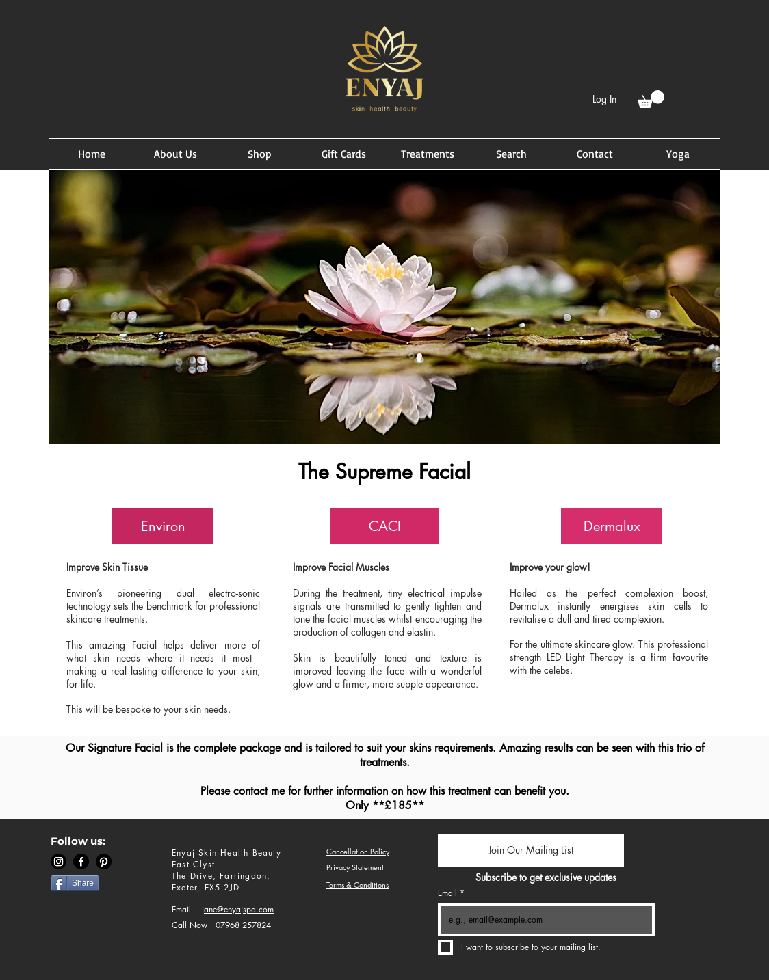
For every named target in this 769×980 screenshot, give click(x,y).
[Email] (542, 920)
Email (181, 909)
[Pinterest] (104, 861)
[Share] (75, 883)
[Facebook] (81, 861)
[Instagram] (58, 861)
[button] (651, 99)
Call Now (189, 925)
